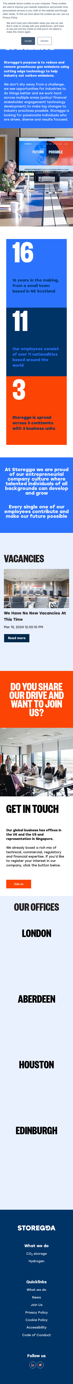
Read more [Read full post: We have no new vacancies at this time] (17, 638)
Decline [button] (44, 41)
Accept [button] (28, 41)
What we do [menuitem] (36, 1290)
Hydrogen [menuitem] (36, 1261)
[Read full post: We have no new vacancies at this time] (36, 588)
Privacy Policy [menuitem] (36, 1312)
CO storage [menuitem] (36, 1254)
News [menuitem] (36, 1297)
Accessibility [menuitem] (36, 1327)
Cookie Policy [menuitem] (37, 1320)
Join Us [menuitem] (36, 1305)
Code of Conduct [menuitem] (36, 1335)
